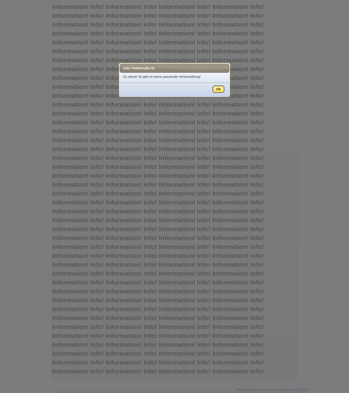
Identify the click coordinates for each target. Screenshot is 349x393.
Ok (218, 89)
